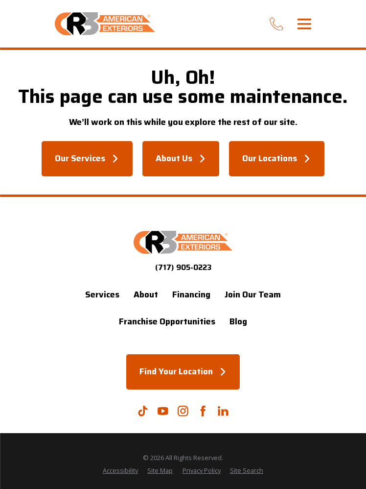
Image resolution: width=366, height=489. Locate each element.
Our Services (87, 158)
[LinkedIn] (223, 411)
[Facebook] (203, 411)
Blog (238, 321)
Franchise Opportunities (167, 321)
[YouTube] (163, 411)
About (146, 294)
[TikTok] (142, 411)
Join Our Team (253, 294)
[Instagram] (183, 411)
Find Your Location (183, 371)
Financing (191, 294)
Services (102, 294)
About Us (181, 158)
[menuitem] (120, 470)
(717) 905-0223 (183, 267)
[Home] (105, 23)
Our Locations (276, 158)
